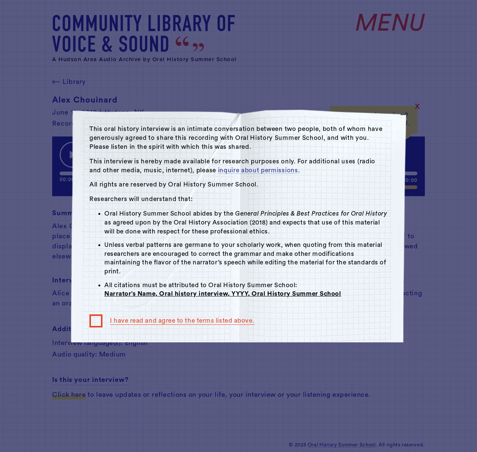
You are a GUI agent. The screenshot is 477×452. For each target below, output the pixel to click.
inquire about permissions (258, 170)
